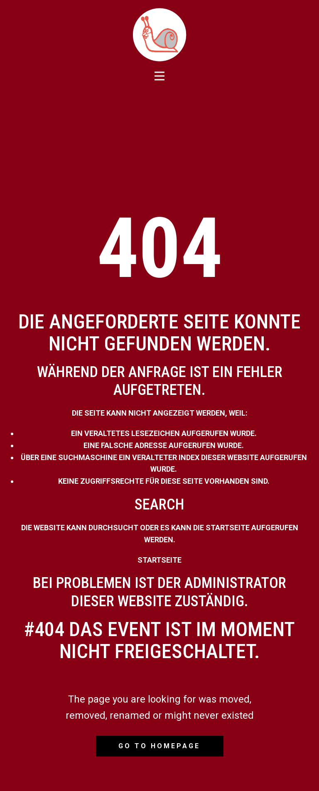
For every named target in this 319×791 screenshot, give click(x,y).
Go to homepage (159, 746)
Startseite (159, 560)
